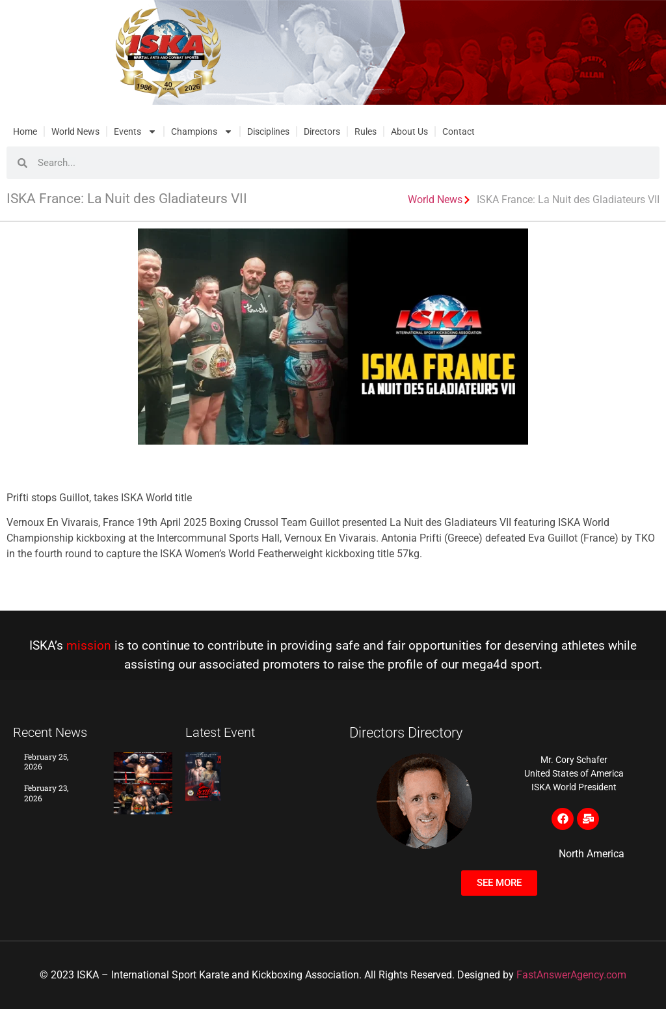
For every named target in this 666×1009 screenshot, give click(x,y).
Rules (365, 131)
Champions (202, 131)
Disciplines (268, 131)
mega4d (484, 664)
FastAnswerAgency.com (571, 975)
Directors (322, 131)
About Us (409, 131)
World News (75, 131)
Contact (458, 131)
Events (135, 131)
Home (25, 131)
